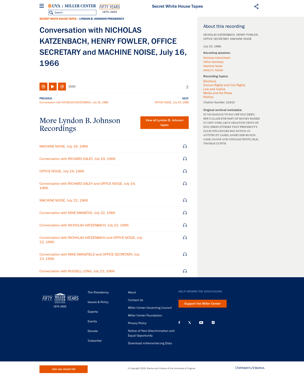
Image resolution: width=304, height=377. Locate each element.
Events (92, 321)
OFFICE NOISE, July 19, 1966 (172, 102)
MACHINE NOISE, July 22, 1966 (63, 200)
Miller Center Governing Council (150, 308)
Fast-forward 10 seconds (62, 87)
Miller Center (80, 6)
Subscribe (95, 341)
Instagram (213, 322)
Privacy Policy (137, 323)
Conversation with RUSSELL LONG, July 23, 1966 (77, 271)
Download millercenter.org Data (150, 343)
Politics (208, 97)
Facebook (179, 322)
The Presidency (98, 292)
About (132, 292)
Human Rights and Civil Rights (224, 85)
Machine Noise (212, 66)
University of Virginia (54, 6)
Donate (93, 331)
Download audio (187, 87)
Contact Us (135, 300)
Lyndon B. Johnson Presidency (101, 19)
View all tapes (164, 122)
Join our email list (63, 369)
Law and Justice (214, 89)
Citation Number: (214, 102)
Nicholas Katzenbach (216, 58)
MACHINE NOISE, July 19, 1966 (63, 146)
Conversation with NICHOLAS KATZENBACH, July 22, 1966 (84, 225)
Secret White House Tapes (58, 19)
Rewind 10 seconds (43, 87)
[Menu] (42, 6)
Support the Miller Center (202, 304)
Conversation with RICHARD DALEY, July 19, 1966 (77, 159)
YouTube (201, 322)
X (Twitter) (189, 322)
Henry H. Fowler (213, 70)
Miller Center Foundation (145, 315)
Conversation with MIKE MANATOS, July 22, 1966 (77, 213)
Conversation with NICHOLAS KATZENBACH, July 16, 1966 (73, 102)
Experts (93, 312)
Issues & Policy (98, 302)
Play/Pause (53, 87)
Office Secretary (213, 62)
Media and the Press (217, 93)
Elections (209, 81)
